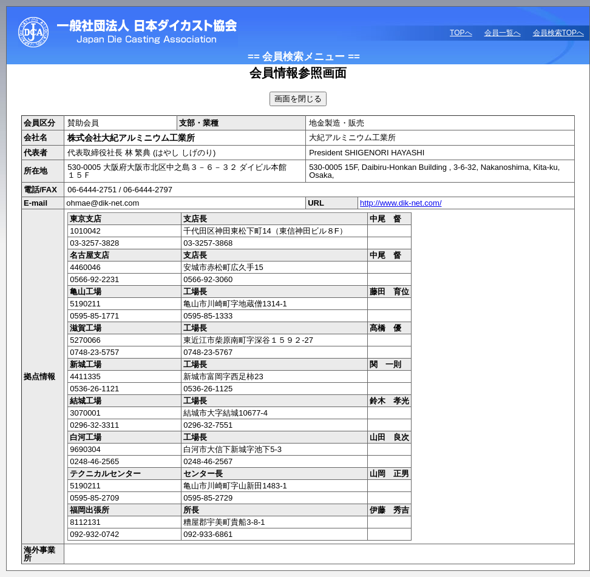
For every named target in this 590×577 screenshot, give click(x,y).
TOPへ (461, 33)
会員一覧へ (502, 33)
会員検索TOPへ (558, 33)
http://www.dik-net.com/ (400, 203)
